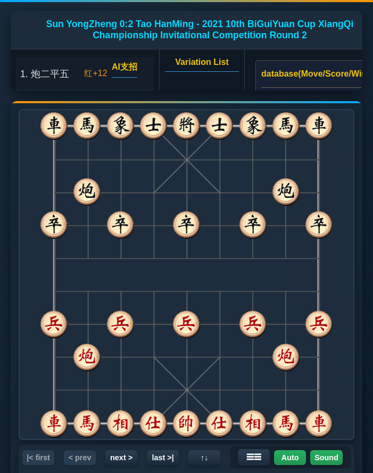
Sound (326, 457)
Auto (290, 457)
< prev (80, 457)
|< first (38, 457)
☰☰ (253, 457)
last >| (162, 457)
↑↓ (204, 457)
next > (121, 457)
